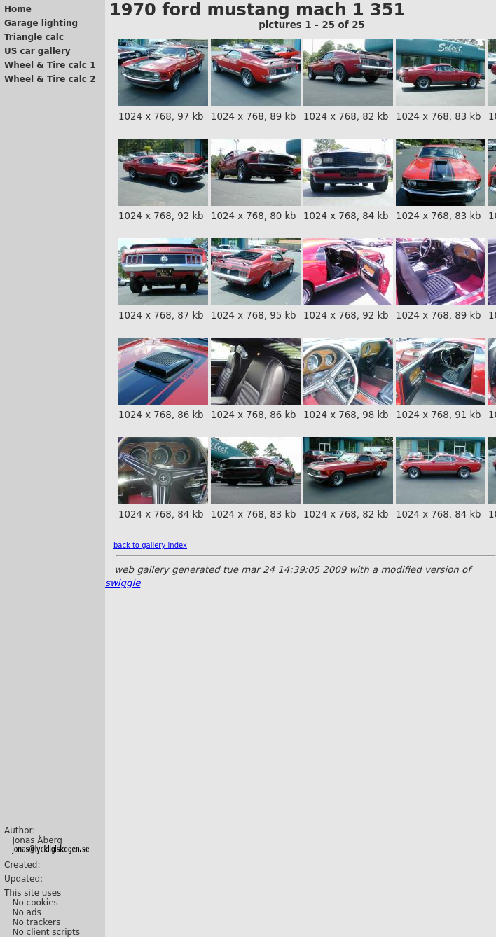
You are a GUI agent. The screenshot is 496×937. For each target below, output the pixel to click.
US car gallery (37, 51)
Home (18, 9)
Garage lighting (41, 23)
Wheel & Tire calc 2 (50, 79)
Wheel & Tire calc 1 (50, 65)
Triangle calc (34, 37)
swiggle (122, 583)
